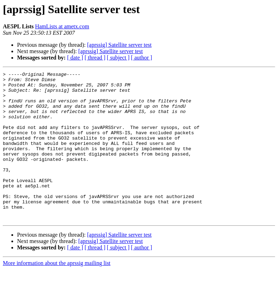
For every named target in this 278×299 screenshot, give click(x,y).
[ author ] (141, 58)
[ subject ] (118, 58)
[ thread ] (95, 58)
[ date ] (75, 58)
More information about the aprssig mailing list (56, 293)
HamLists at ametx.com (62, 26)
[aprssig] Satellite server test (119, 45)
